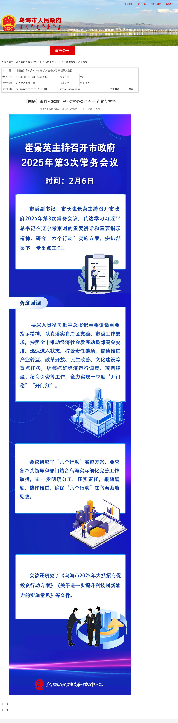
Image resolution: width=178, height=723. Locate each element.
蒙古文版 (142, 4)
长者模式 (169, 4)
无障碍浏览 (155, 4)
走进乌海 (162, 51)
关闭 (98, 109)
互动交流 (112, 51)
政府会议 (71, 62)
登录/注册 (128, 4)
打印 (82, 109)
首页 (12, 51)
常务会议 (83, 62)
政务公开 (62, 51)
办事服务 (87, 51)
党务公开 (37, 51)
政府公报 (137, 51)
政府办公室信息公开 (31, 62)
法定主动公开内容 (54, 62)
